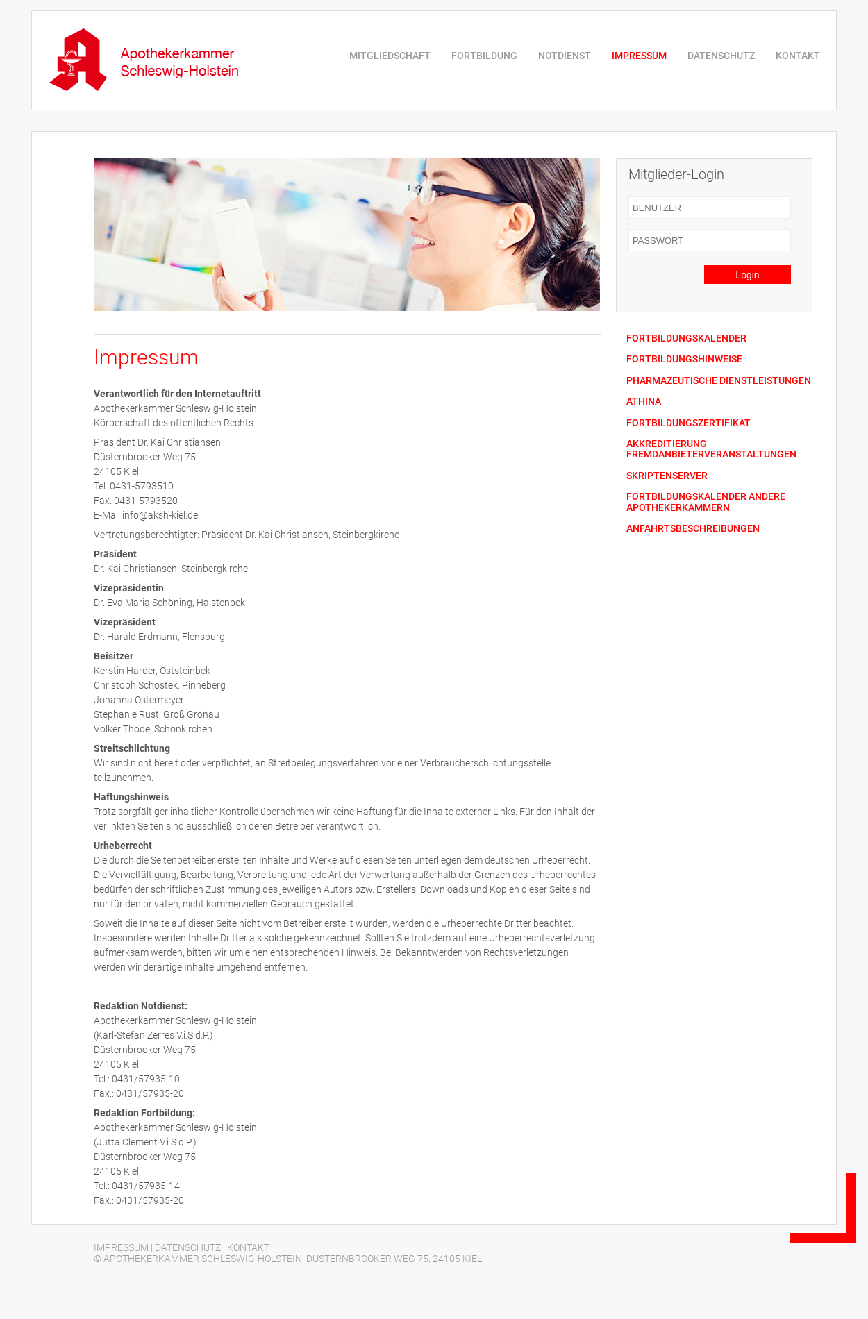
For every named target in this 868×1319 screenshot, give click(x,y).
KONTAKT (798, 55)
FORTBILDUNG (484, 55)
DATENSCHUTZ (721, 55)
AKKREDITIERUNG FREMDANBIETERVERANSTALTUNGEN (711, 449)
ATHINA (643, 401)
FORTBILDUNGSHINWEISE (684, 359)
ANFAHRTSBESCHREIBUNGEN (693, 528)
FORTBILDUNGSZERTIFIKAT (688, 423)
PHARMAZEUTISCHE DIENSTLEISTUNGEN (718, 381)
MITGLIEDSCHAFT (390, 55)
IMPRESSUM (639, 55)
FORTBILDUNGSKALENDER (686, 338)
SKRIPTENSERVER (667, 476)
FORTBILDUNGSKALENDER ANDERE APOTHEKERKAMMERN (705, 502)
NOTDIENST (564, 55)
